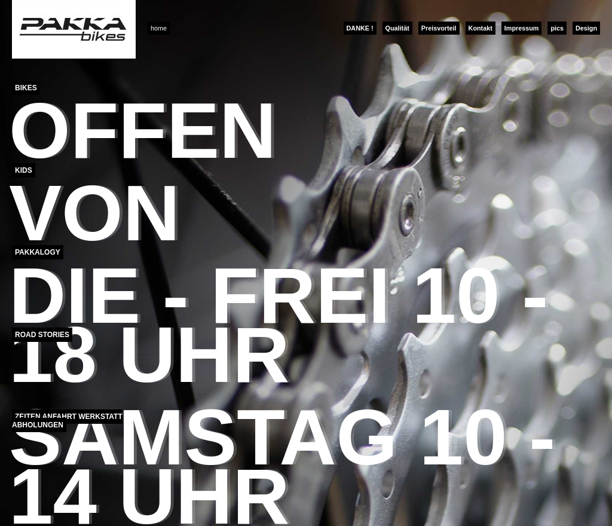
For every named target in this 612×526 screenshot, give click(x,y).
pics (557, 28)
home (159, 28)
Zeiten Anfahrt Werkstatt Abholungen (67, 420)
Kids (23, 170)
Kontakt (480, 28)
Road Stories (42, 335)
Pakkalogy (37, 252)
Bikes (26, 88)
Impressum (521, 28)
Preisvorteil (439, 28)
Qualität (397, 28)
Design (586, 28)
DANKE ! (360, 28)
